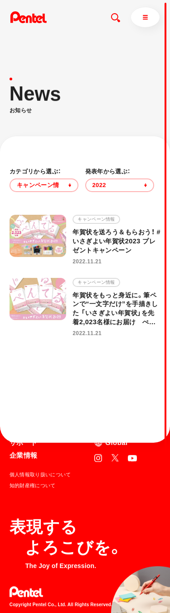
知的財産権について (33, 485)
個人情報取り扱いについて (40, 474)
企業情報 (24, 455)
